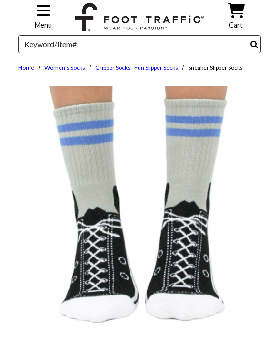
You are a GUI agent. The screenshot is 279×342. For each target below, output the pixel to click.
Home (26, 67)
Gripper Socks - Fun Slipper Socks (136, 67)
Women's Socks (64, 67)
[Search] (254, 44)
